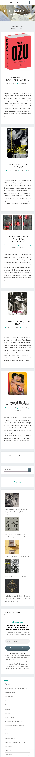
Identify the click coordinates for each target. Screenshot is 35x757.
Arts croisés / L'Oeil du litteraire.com (16, 688)
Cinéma (7, 709)
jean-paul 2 (23, 83)
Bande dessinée (10, 692)
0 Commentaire (17, 247)
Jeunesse (8, 750)
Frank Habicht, (17, 322)
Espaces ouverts (10, 738)
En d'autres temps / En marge (14, 726)
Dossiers (8, 713)
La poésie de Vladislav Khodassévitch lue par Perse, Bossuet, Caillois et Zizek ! (16, 511)
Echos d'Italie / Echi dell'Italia (14, 721)
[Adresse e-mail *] (17, 641)
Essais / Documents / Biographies (15, 742)
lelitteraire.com (9, 2)
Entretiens (8, 730)
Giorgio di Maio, (17, 556)
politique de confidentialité (17, 635)
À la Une (7, 684)
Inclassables (9, 746)
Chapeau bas (9, 705)
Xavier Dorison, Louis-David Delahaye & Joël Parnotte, (17, 598)
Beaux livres (9, 697)
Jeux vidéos (8, 754)
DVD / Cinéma (9, 717)
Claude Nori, (17, 402)
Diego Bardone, (15, 576)
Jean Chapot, (17, 165)
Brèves (7, 701)
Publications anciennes (17, 456)
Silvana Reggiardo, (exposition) (17, 239)
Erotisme (8, 734)
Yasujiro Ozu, (17, 78)
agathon (22, 170)
